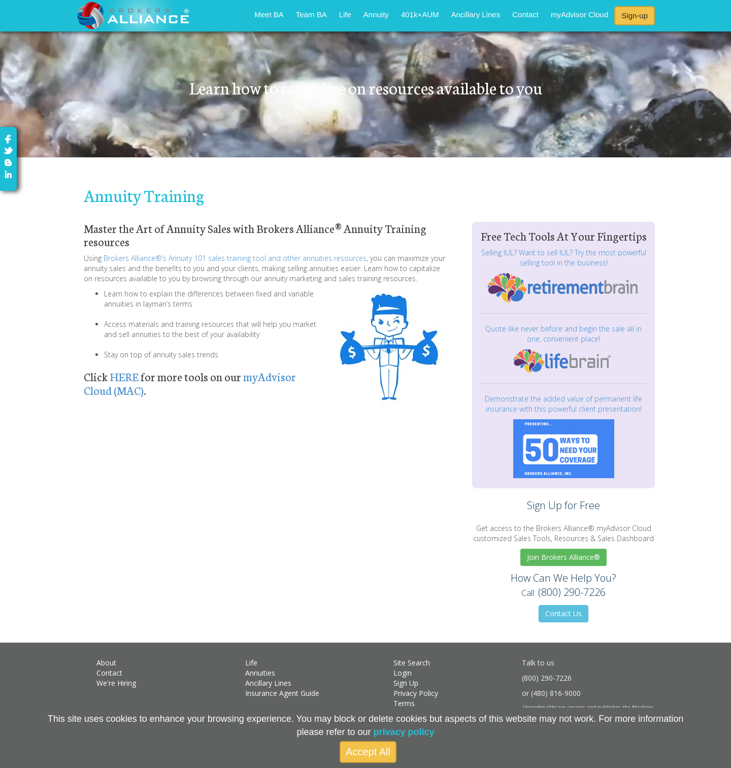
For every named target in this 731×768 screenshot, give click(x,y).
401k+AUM (420, 14)
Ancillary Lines (476, 14)
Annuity (376, 14)
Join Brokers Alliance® (563, 557)
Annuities (260, 673)
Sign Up (405, 683)
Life (345, 14)
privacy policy (404, 732)
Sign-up (634, 15)
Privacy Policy (415, 693)
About (106, 662)
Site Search (411, 662)
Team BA (311, 14)
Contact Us (563, 613)
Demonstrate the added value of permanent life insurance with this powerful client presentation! (563, 404)
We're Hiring (116, 683)
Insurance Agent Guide (282, 693)
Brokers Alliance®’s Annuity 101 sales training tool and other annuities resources (235, 258)
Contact (525, 14)
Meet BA (269, 14)
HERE (124, 376)
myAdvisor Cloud (579, 14)
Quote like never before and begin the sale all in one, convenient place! (563, 334)
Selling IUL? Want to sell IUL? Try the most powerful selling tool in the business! (563, 258)
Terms (404, 703)
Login (402, 673)
